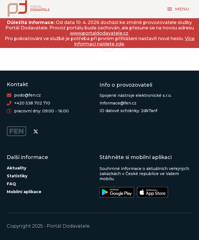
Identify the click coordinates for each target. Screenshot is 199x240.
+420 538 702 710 (32, 103)
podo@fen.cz (27, 95)
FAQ (11, 183)
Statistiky (17, 175)
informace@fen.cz (117, 103)
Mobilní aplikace (24, 191)
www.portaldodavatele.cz (99, 33)
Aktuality (16, 168)
